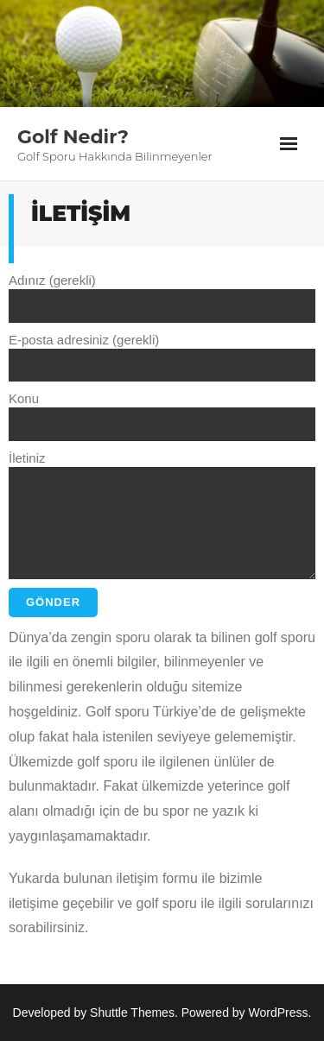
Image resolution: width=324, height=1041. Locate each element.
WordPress (278, 1012)
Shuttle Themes (132, 1012)
